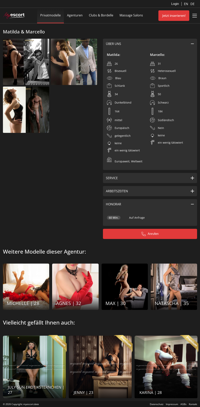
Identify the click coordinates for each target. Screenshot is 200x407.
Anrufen (150, 234)
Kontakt (193, 404)
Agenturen (75, 15)
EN (186, 4)
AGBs (183, 404)
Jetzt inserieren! (174, 15)
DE (192, 4)
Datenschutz (156, 404)
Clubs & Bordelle (101, 15)
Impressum (172, 404)
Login (175, 3)
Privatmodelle (50, 15)
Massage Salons (131, 15)
